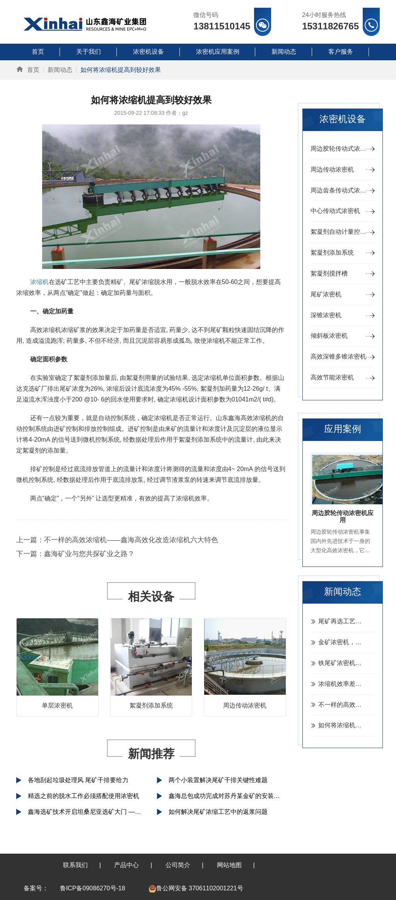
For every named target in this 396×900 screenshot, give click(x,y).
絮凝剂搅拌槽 (329, 273)
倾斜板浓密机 (329, 335)
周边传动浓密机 (244, 705)
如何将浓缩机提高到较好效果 (346, 725)
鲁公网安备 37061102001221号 (195, 888)
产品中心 (126, 865)
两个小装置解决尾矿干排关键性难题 (218, 780)
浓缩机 (39, 282)
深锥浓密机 (326, 315)
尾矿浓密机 (326, 294)
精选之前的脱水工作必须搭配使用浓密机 (83, 796)
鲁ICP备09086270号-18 (92, 888)
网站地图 (229, 865)
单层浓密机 (57, 705)
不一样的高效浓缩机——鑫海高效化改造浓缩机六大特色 (131, 540)
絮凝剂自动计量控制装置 (343, 231)
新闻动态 (60, 69)
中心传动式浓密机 (335, 211)
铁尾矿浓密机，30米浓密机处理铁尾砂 (346, 663)
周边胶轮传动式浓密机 (341, 148)
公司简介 (178, 865)
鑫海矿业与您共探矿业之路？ (89, 554)
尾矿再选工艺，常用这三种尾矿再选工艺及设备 (346, 621)
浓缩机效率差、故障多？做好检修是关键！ (346, 684)
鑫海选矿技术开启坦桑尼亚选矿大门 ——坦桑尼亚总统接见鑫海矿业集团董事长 (86, 811)
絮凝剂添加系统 (151, 705)
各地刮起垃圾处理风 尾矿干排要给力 (78, 780)
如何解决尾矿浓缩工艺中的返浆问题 (218, 811)
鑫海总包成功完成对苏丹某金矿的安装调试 (227, 796)
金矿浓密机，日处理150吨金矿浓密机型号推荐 (346, 642)
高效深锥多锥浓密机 (338, 356)
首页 (33, 69)
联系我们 (75, 865)
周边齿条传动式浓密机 (341, 190)
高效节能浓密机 (332, 377)
